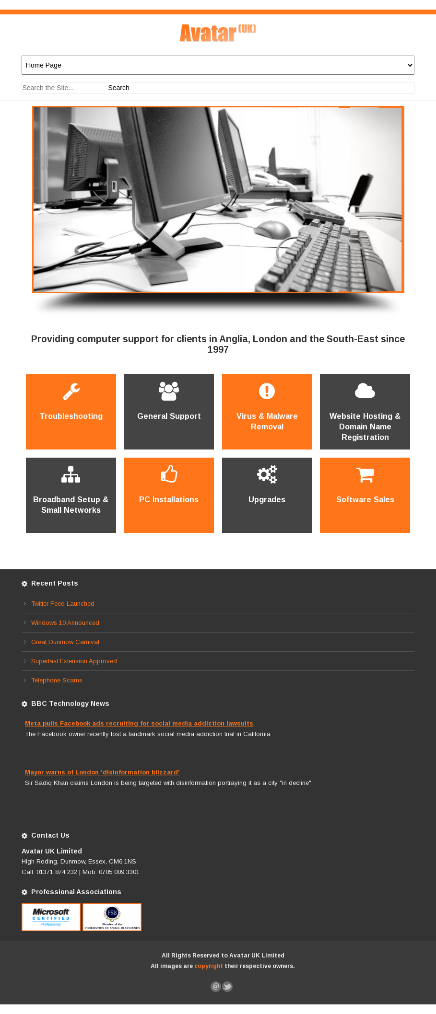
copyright (208, 966)
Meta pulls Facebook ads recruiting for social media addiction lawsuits (139, 723)
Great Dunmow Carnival (65, 641)
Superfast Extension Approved (74, 661)
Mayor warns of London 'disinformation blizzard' (102, 772)
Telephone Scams (56, 680)
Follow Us (228, 986)
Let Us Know (216, 986)
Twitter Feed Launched (62, 603)
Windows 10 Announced (65, 622)
